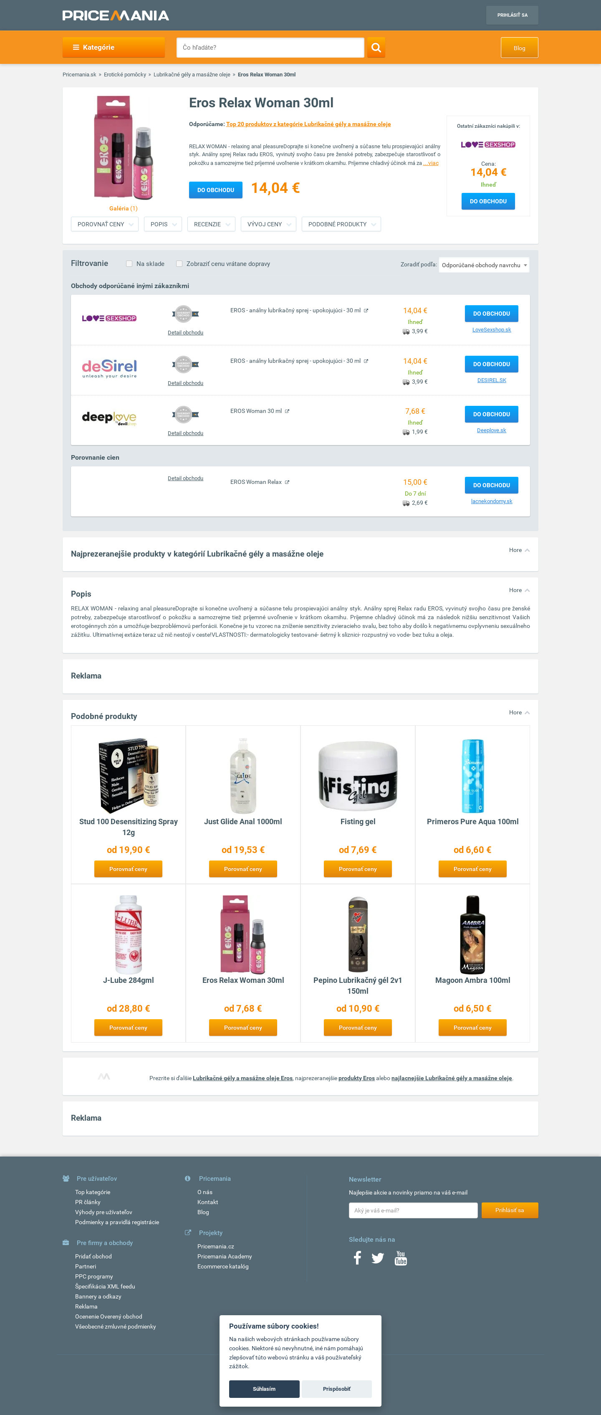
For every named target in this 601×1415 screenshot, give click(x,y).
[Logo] (488, 144)
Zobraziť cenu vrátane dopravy (228, 264)
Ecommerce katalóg (223, 1266)
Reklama (86, 1306)
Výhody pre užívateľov (103, 1212)
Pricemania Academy (224, 1256)
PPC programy (94, 1276)
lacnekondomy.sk (492, 501)
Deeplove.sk (491, 430)
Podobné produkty (337, 224)
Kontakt (207, 1202)
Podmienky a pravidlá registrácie (117, 1222)
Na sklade (150, 264)
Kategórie (93, 47)
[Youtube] (400, 1260)
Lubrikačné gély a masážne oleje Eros (243, 1078)
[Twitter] (378, 1260)
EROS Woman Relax (256, 481)
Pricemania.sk (79, 74)
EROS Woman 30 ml (256, 411)
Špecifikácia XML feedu (105, 1286)
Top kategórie (92, 1192)
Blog (519, 48)
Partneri (85, 1266)
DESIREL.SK (491, 380)
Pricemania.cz (215, 1246)
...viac (431, 162)
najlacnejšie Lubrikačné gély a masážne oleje (451, 1078)
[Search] (376, 47)
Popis (159, 224)
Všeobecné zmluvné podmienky (115, 1326)
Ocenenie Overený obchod (108, 1316)
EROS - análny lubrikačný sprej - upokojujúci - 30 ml (296, 310)
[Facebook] (357, 1260)
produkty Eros (356, 1078)
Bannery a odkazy (98, 1296)
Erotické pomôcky (125, 74)
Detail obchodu (185, 332)
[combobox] (484, 264)
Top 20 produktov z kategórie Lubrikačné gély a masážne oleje (308, 124)
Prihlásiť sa (512, 15)
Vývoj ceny (264, 224)
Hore (515, 550)
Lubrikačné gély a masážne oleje (192, 74)
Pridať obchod (93, 1256)
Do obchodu (488, 201)
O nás (204, 1192)
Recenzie (207, 224)
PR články (88, 1202)
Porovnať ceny (101, 224)
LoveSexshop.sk (491, 330)
